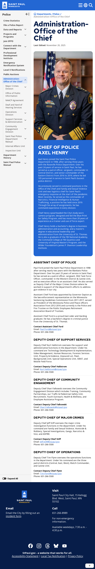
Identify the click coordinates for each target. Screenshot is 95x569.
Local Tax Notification (53, 556)
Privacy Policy (75, 556)
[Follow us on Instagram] (39, 545)
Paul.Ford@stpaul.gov (50, 329)
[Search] (91, 5)
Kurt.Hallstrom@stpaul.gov (53, 369)
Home (35, 14)
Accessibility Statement (25, 556)
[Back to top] (89, 566)
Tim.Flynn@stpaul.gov (51, 473)
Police (6, 14)
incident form (13, 516)
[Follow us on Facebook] (30, 545)
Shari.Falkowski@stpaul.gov (53, 407)
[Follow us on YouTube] (64, 545)
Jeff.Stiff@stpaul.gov (50, 441)
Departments (44, 14)
